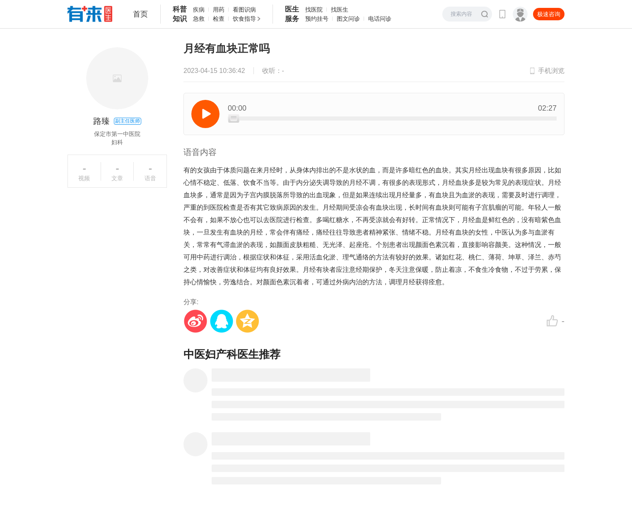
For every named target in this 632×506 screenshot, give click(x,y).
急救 (199, 18)
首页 (140, 14)
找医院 (314, 9)
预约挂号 (316, 18)
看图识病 (244, 9)
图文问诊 (348, 18)
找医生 (339, 9)
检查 (218, 18)
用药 (218, 9)
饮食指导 (244, 18)
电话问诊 (379, 18)
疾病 (199, 9)
